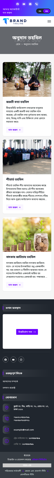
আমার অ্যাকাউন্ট (11, 9)
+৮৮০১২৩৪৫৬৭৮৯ (22, 417)
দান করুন (7, 12)
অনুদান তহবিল (31, 44)
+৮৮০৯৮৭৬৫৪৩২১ (22, 420)
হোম (18, 44)
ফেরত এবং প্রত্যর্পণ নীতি (35, 470)
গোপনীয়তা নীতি (27, 474)
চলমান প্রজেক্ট (9, 387)
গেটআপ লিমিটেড (39, 459)
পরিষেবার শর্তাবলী (13, 470)
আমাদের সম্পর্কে (10, 381)
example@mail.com (24, 429)
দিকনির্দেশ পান (27, 332)
